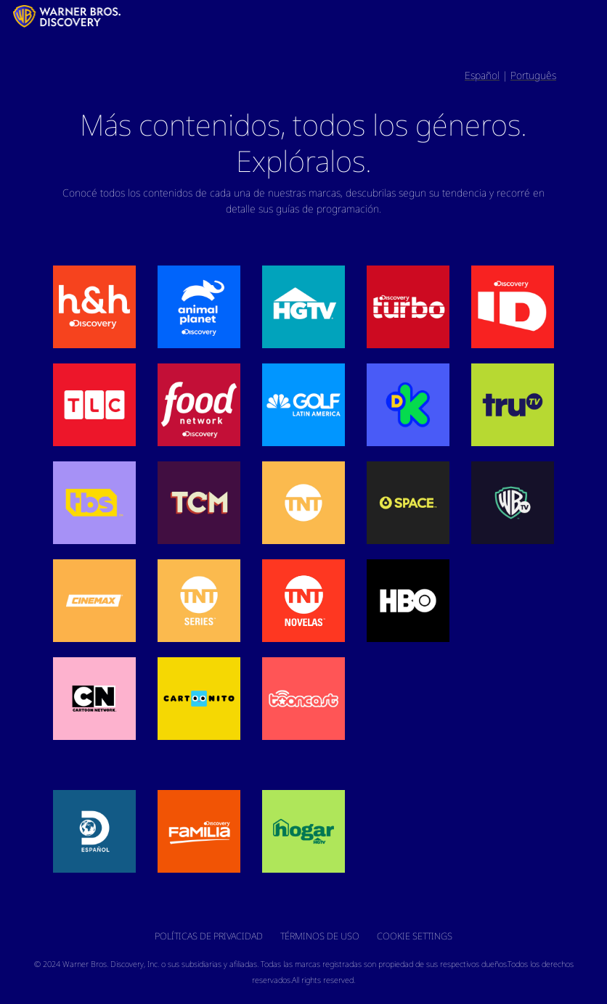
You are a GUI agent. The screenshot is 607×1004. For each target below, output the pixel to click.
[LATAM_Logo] (8, 16)
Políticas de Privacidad (209, 935)
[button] (94, 307)
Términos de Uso (319, 935)
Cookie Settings (414, 935)
